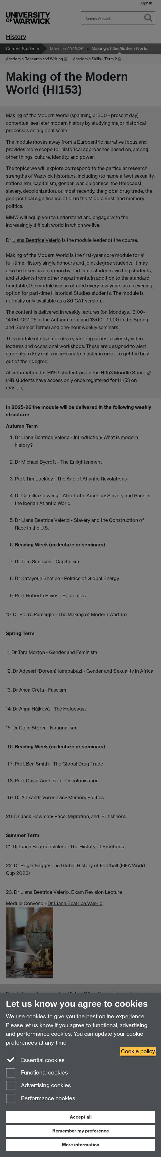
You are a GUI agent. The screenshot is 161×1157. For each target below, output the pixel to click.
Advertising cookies (38, 1085)
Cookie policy (138, 1051)
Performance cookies (40, 1098)
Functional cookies (37, 1073)
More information (80, 1145)
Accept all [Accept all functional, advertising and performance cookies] (81, 1117)
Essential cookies (35, 1060)
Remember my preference (80, 1131)
